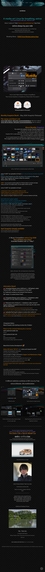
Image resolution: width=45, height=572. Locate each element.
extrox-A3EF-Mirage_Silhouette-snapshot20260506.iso (16, 121)
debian (17, 2)
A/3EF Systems (9, 2)
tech (20, 2)
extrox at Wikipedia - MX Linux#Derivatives (22, 383)
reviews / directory (9, 4)
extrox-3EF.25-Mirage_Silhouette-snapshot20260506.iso (16, 122)
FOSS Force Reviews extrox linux (27, 36)
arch (14, 2)
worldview (3, 2)
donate (30, 2)
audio (23, 2)
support (26, 2)
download (16, 4)
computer (3, 4)
